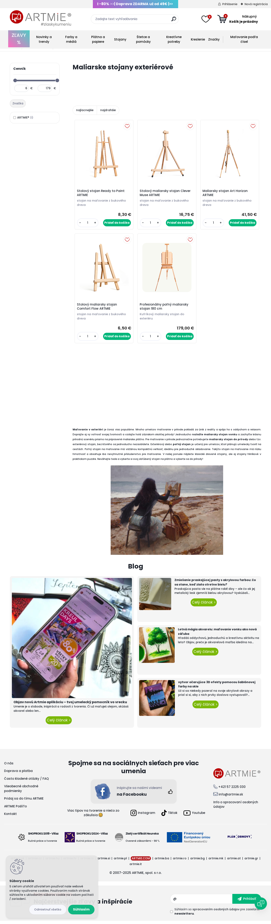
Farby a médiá (71, 39)
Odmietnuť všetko (47, 909)
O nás (8, 766)
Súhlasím (81, 909)
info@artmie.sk (231, 797)
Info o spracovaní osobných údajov (235, 807)
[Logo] (40, 18)
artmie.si (103, 861)
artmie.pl (120, 861)
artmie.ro (180, 861)
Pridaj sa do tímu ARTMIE (24, 801)
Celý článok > (59, 723)
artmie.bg (197, 861)
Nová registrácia (256, 4)
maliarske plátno (133, 442)
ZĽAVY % (19, 39)
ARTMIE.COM (141, 861)
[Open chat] (261, 903)
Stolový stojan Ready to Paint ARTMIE (101, 194)
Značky (214, 39)
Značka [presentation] (17, 103)
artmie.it (135, 867)
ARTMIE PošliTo (15, 809)
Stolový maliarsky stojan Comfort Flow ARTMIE (98, 309)
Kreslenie (198, 39)
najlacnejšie (84, 110)
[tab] (18, 103)
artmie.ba (162, 861)
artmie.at (234, 861)
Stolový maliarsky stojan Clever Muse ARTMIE (165, 194)
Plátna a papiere (98, 39)
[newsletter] (247, 902)
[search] (173, 21)
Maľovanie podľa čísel (244, 39)
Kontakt (10, 817)
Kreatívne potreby (174, 39)
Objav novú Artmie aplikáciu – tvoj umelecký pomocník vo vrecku (70, 705)
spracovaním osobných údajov (216, 912)
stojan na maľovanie (235, 452)
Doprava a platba (18, 774)
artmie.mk (215, 861)
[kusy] (88, 223)
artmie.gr (251, 861)
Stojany (120, 39)
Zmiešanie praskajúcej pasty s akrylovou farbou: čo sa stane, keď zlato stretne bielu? (215, 585)
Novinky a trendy (44, 39)
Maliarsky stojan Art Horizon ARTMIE (225, 194)
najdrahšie (108, 110)
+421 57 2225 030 (232, 789)
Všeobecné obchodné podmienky (21, 791)
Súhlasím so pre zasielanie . (217, 914)
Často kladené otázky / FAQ (26, 781)
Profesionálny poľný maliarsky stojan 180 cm (164, 309)
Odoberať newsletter (102, 902)
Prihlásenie (229, 4)
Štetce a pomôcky (143, 39)
